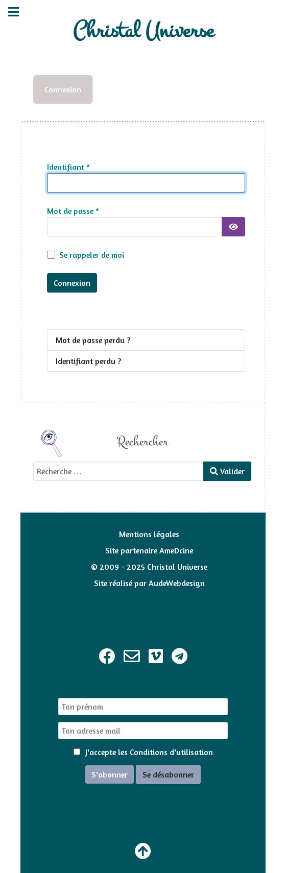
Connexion (62, 89)
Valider (227, 471)
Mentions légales (149, 534)
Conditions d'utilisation (171, 752)
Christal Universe (143, 31)
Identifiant (68, 167)
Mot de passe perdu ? (93, 340)
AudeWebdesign (177, 583)
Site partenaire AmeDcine (149, 550)
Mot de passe (73, 211)
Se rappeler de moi (91, 255)
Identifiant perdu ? (88, 361)
